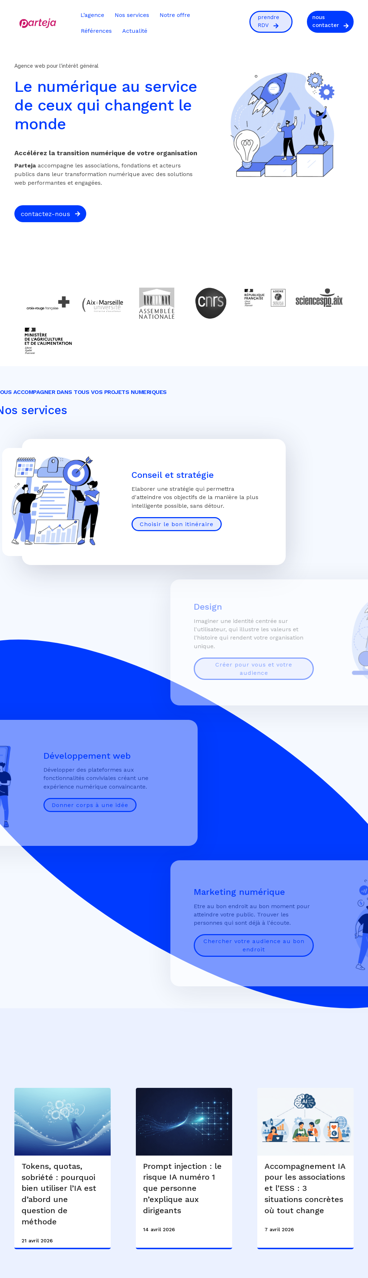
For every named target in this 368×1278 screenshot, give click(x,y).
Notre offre (175, 15)
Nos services (132, 15)
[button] (271, 21)
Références (96, 30)
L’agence (92, 15)
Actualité (134, 30)
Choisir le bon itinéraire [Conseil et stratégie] (176, 524)
